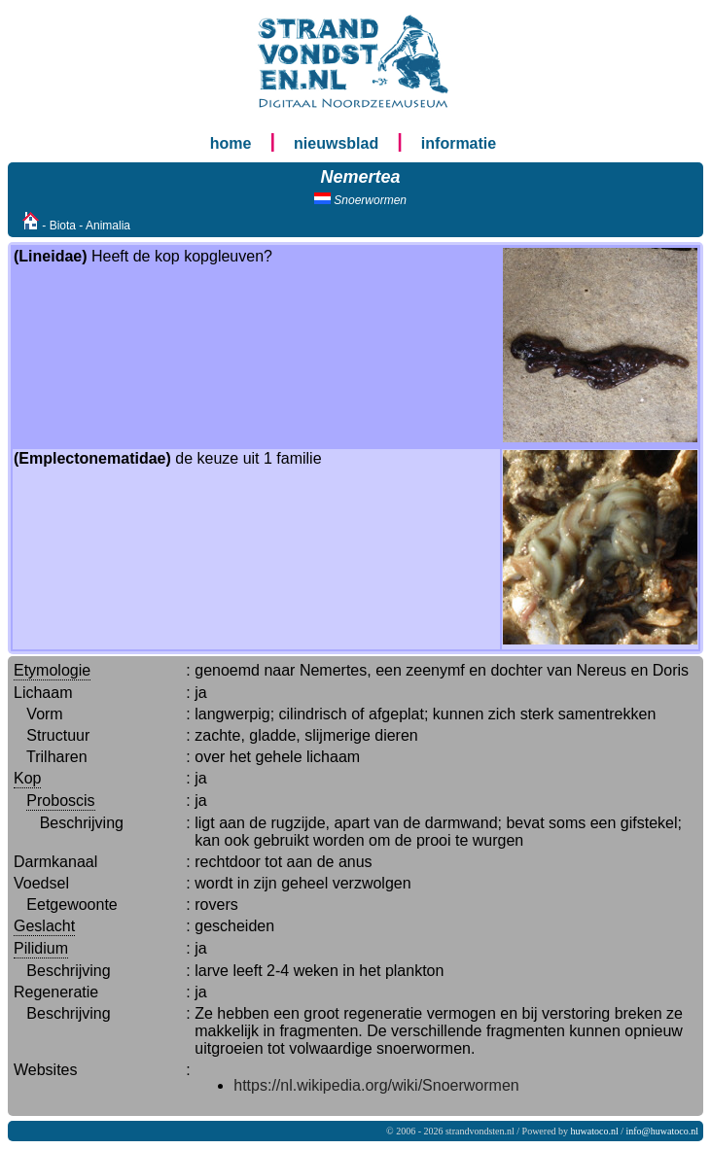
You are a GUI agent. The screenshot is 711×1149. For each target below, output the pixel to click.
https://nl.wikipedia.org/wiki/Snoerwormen (375, 1085)
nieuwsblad (336, 143)
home (231, 143)
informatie (458, 143)
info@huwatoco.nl (662, 1131)
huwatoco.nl (595, 1131)
